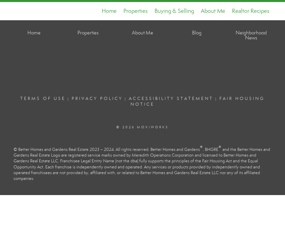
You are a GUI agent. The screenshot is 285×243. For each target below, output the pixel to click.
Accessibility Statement (171, 98)
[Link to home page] (19, 11)
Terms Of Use (43, 98)
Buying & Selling (174, 11)
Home (109, 11)
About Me (213, 11)
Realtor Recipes (250, 11)
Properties (135, 11)
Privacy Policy (97, 98)
